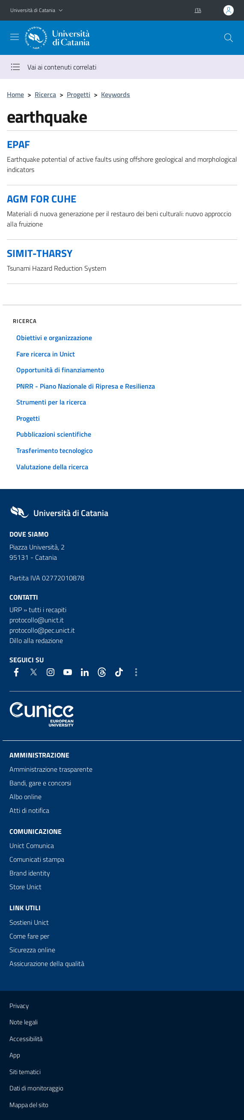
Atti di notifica (29, 810)
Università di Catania (32, 10)
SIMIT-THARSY (39, 253)
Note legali (23, 1022)
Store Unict (25, 887)
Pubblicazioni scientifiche (53, 434)
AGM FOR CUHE (41, 198)
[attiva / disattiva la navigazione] (14, 37)
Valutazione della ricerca (52, 467)
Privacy (19, 1006)
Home (15, 94)
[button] (61, 10)
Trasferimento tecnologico (54, 450)
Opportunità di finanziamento (60, 370)
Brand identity (29, 873)
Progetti (78, 94)
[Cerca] (228, 38)
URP (15, 609)
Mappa (28, 1105)
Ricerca (45, 94)
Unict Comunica (31, 845)
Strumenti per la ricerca (51, 402)
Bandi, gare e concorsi (40, 783)
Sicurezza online (32, 950)
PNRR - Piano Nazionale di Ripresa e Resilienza (85, 386)
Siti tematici (25, 1072)
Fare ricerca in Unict (45, 354)
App (14, 1055)
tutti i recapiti (47, 609)
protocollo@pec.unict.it (42, 630)
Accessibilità (25, 1039)
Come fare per (29, 936)
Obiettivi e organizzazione (54, 337)
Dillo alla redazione (36, 640)
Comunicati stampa (36, 859)
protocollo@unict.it (36, 620)
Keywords (115, 94)
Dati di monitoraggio (36, 1088)
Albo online (25, 796)
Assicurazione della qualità (46, 963)
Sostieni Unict (29, 922)
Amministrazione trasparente (50, 769)
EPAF (18, 144)
